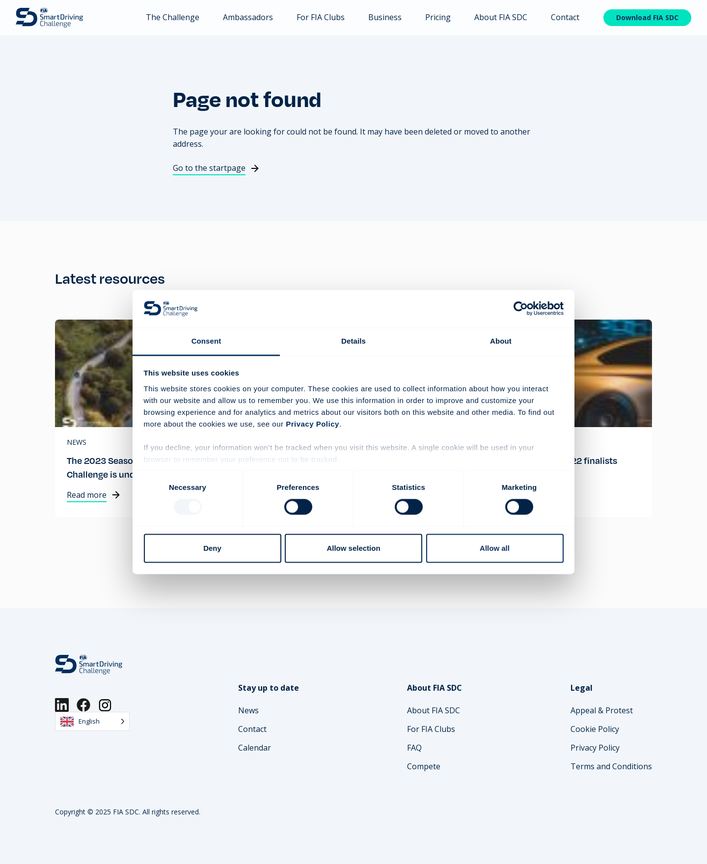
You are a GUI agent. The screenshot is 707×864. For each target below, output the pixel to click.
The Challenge (172, 17)
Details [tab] (353, 341)
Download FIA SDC (647, 17)
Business (385, 17)
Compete (423, 766)
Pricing (438, 17)
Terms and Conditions (611, 766)
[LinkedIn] (62, 705)
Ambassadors (248, 17)
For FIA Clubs (321, 17)
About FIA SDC (500, 17)
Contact (565, 17)
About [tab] (501, 341)
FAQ (414, 747)
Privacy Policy (595, 747)
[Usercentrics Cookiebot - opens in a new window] (521, 308)
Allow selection (353, 548)
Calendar (254, 747)
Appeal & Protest (602, 710)
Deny (212, 548)
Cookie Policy (595, 729)
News (76, 442)
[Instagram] (105, 705)
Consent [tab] (206, 341)
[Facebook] (83, 705)
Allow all (495, 548)
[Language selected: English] (92, 721)
